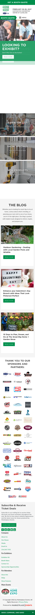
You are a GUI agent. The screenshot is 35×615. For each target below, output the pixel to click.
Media (3, 543)
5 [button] (19, 39)
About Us (4, 537)
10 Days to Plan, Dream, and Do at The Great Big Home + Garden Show (16, 336)
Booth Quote (8, 18)
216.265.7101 (6, 549)
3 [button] (17, 39)
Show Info (4, 575)
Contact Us (5, 563)
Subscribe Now (9, 525)
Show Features (6, 581)
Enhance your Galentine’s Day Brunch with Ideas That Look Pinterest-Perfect (16, 293)
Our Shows (5, 540)
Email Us (4, 546)
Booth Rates (5, 560)
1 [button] (14, 39)
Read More (8, 57)
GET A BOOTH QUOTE (18, 2)
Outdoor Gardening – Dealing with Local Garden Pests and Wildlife (16, 249)
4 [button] (18, 39)
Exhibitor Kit (5, 557)
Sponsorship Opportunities (10, 567)
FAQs (3, 578)
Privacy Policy (23, 602)
